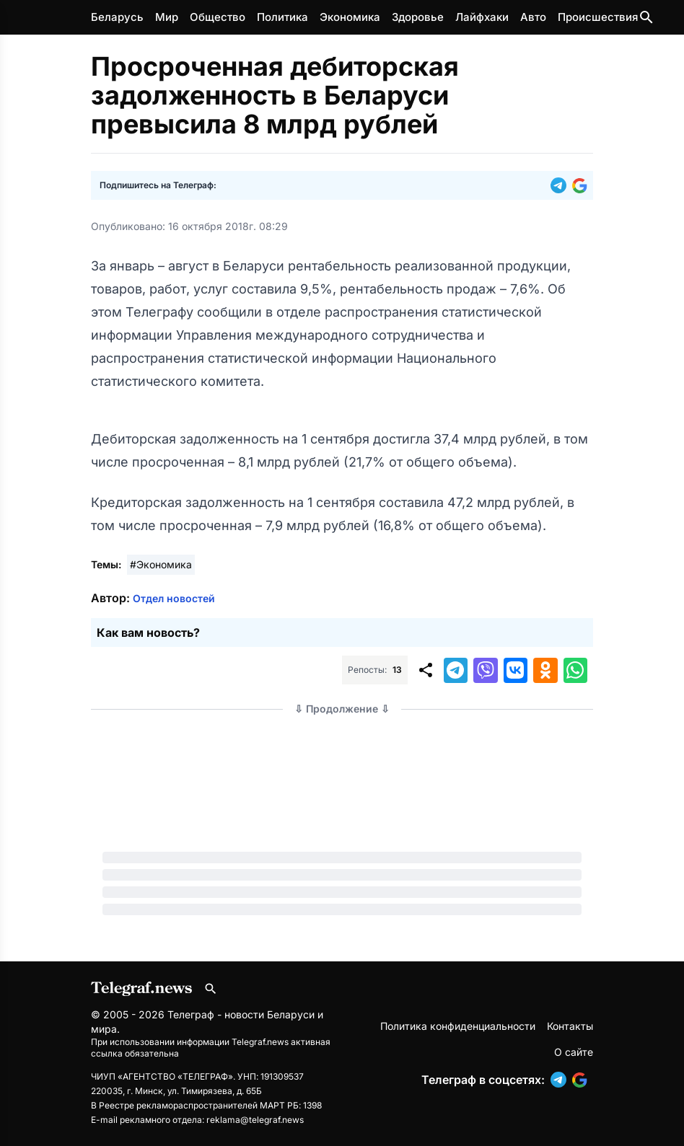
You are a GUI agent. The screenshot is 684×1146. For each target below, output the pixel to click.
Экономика (350, 17)
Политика (282, 17)
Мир (166, 17)
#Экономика (161, 564)
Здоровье (418, 17)
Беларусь (117, 17)
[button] (561, 185)
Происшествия (598, 17)
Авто (533, 17)
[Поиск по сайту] (646, 17)
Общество (217, 17)
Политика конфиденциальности (457, 1026)
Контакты (570, 1026)
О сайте (573, 1052)
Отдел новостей (174, 598)
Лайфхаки (482, 17)
